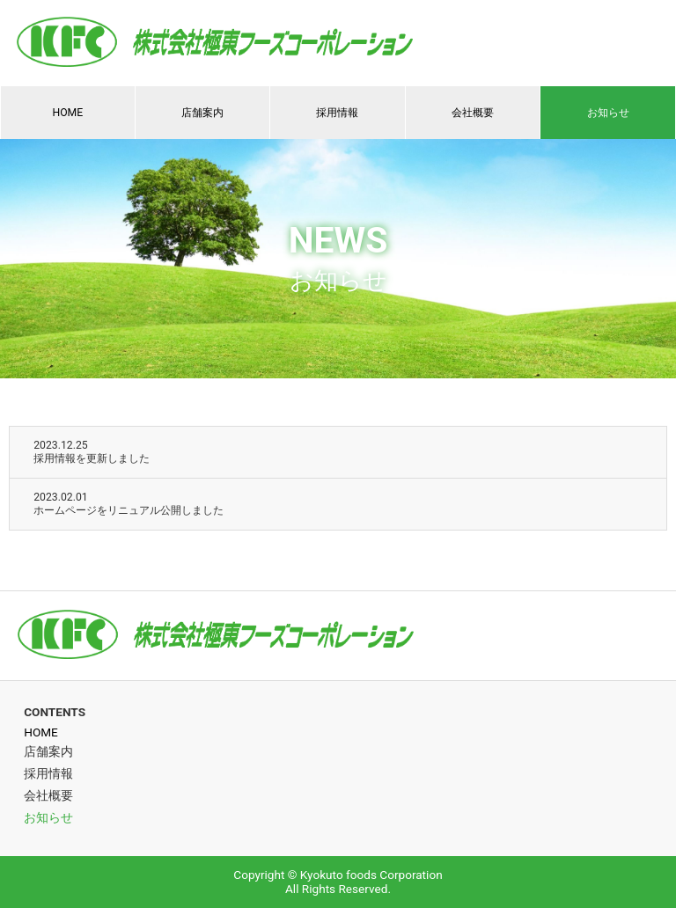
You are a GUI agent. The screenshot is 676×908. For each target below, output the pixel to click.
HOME (67, 112)
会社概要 (473, 112)
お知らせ (608, 112)
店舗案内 (202, 112)
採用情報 (337, 112)
